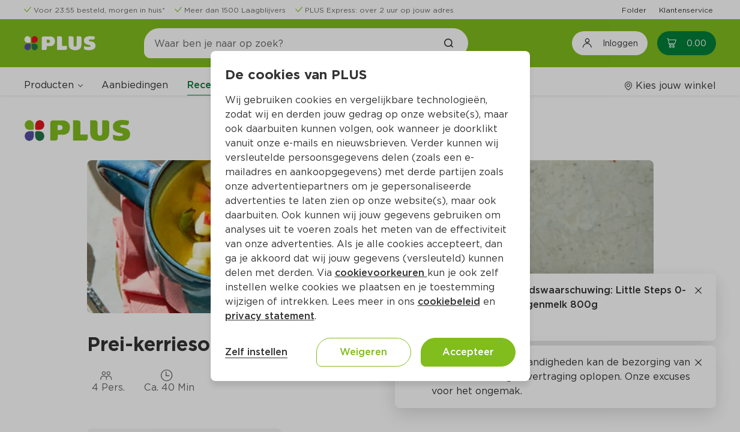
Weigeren (363, 352)
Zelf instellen (256, 352)
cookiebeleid (449, 301)
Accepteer (468, 352)
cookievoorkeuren (381, 272)
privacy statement (269, 316)
